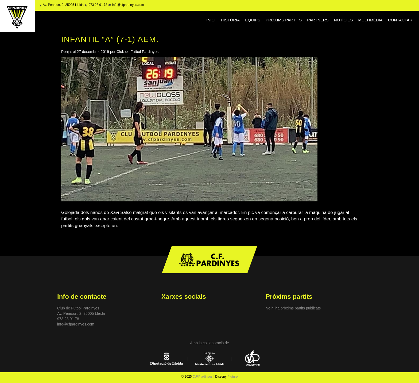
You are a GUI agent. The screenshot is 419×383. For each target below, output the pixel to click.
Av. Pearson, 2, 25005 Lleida (63, 5)
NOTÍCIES (343, 20)
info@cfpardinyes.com (127, 5)
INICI (210, 20)
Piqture (232, 376)
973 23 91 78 (97, 5)
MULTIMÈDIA (370, 20)
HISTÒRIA (230, 20)
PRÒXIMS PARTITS (284, 20)
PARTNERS (317, 20)
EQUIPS (252, 20)
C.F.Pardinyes (203, 376)
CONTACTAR (400, 20)
